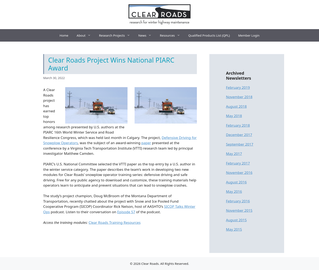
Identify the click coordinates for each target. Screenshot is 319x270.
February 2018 (238, 125)
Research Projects (116, 35)
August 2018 (236, 106)
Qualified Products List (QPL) (209, 35)
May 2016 (234, 191)
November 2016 (239, 172)
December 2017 (239, 134)
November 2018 (239, 96)
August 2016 (236, 182)
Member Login (248, 35)
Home (63, 35)
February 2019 (238, 87)
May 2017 (234, 153)
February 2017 (238, 163)
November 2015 (239, 210)
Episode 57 (126, 211)
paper (146, 142)
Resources (172, 35)
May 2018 (234, 115)
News (147, 35)
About (86, 35)
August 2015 (236, 220)
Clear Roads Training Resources (115, 222)
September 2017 (239, 144)
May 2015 (234, 229)
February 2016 (238, 201)
